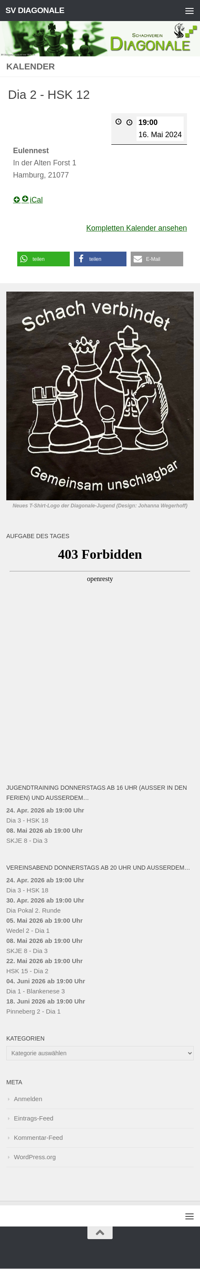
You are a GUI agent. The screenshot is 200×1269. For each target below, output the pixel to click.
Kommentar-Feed (38, 1138)
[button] (43, 259)
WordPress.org (35, 1157)
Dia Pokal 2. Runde (33, 910)
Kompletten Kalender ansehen (136, 228)
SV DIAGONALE (34, 10)
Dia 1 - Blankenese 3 (35, 991)
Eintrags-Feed (33, 1118)
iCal (32, 200)
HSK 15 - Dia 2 (27, 971)
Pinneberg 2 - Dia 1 (33, 1011)
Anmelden (28, 1099)
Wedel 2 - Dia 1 (28, 930)
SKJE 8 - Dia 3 (26, 840)
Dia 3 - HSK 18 (27, 820)
